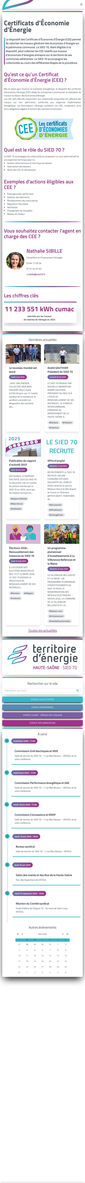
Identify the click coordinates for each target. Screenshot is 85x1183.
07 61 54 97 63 (34, 268)
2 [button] (65, 944)
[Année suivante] (67, 934)
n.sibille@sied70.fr (36, 274)
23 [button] (66, 961)
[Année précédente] (18, 934)
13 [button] (42, 955)
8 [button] (57, 950)
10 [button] (19, 955)
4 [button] (27, 950)
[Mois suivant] (63, 934)
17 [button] (19, 961)
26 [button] (35, 966)
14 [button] (50, 955)
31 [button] (50, 944)
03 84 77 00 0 (33, 263)
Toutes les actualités (42, 630)
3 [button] (19, 950)
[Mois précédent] (22, 934)
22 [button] (58, 961)
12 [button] (35, 955)
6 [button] (42, 950)
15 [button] (58, 955)
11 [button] (27, 955)
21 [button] (50, 961)
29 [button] (35, 944)
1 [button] (57, 944)
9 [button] (65, 950)
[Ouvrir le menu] (81, 4)
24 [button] (19, 966)
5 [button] (34, 950)
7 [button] (50, 950)
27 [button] (19, 944)
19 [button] (35, 961)
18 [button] (27, 961)
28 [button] (27, 944)
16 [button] (66, 955)
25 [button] (27, 966)
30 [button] (42, 944)
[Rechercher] (78, 690)
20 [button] (42, 961)
